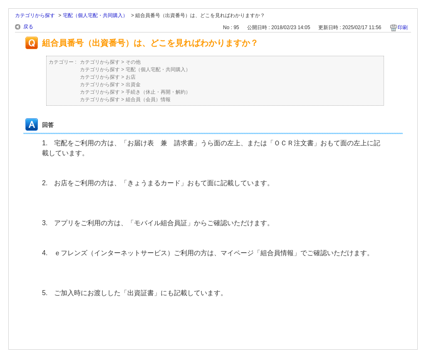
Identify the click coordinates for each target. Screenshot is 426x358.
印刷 (403, 27)
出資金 (133, 84)
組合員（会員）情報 (148, 99)
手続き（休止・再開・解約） (158, 92)
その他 (133, 62)
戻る (28, 27)
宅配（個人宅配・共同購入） (95, 15)
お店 (131, 77)
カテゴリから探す (35, 15)
